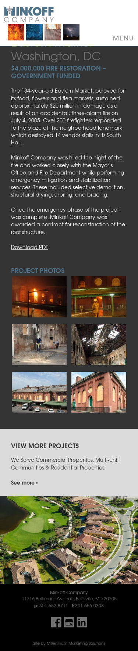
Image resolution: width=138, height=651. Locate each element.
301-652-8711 (53, 605)
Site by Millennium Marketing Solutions (69, 643)
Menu (123, 38)
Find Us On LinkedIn (81, 622)
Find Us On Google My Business (69, 622)
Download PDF (29, 247)
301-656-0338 (89, 605)
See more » (24, 482)
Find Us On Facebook (56, 622)
